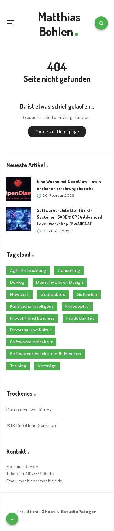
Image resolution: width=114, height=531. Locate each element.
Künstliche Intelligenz (32, 306)
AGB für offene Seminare (31, 425)
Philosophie (77, 306)
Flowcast (19, 294)
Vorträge (47, 366)
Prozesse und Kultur (30, 330)
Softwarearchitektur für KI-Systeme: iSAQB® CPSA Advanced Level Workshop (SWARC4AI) (69, 217)
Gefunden (87, 294)
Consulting (69, 270)
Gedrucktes (52, 294)
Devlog (17, 282)
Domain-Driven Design (59, 282)
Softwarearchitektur (31, 342)
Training (18, 366)
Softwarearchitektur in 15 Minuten (45, 353)
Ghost (48, 511)
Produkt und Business (32, 318)
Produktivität (80, 318)
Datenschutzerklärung (29, 409)
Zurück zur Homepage (57, 131)
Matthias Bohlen (59, 23)
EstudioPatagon (79, 511)
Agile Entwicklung (28, 270)
